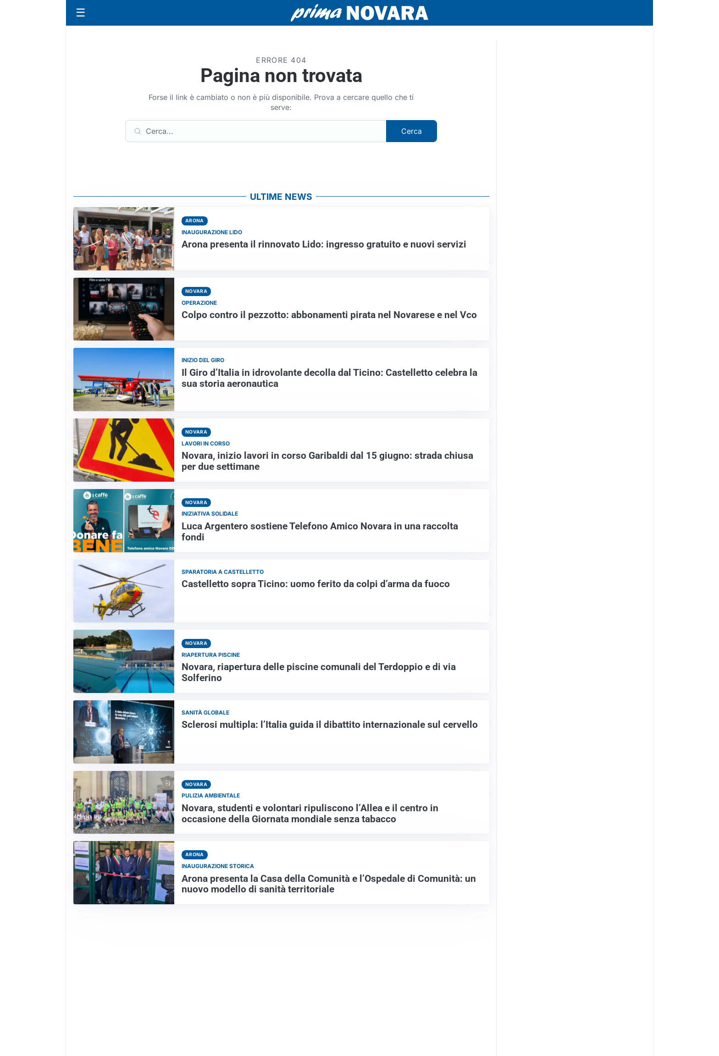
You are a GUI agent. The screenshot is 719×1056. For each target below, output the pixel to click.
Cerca (411, 131)
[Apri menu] (80, 12)
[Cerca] (256, 131)
